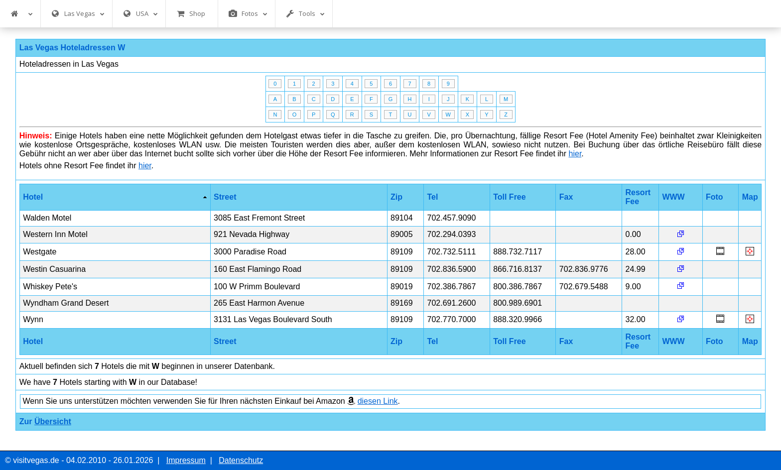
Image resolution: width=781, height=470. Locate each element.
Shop (190, 13)
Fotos (248, 13)
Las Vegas (78, 13)
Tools (305, 13)
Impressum (186, 460)
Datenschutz (241, 460)
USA (140, 13)
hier (575, 153)
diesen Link (378, 401)
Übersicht (52, 421)
